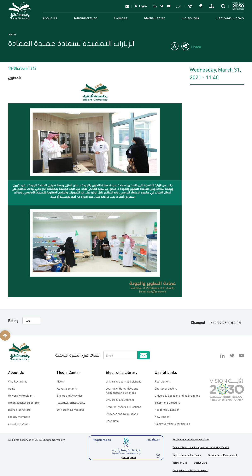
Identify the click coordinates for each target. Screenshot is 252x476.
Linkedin (155, 6)
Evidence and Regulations (122, 413)
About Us (49, 17)
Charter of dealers (166, 388)
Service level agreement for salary (191, 439)
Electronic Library (230, 17)
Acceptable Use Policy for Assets (190, 470)
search (223, 6)
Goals (11, 388)
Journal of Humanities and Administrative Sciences (122, 390)
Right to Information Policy (187, 455)
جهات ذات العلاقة (18, 423)
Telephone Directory (167, 402)
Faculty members (19, 416)
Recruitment (162, 381)
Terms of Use (180, 462)
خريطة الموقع (212, 6)
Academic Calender (167, 409)
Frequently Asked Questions (123, 406)
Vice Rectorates (17, 381)
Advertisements (67, 388)
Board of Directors (19, 409)
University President (20, 395)
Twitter (162, 6)
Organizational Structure (23, 402)
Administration (85, 17)
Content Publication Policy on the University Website (201, 447)
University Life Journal (120, 399)
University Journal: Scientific (123, 381)
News (60, 381)
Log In (143, 6)
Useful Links (166, 372)
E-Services (190, 17)
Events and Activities (70, 395)
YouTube (168, 6)
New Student (162, 416)
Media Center (154, 17)
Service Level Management (222, 455)
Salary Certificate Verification (172, 423)
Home (12, 34)
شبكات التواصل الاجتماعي (71, 402)
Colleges (121, 17)
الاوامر (201, 6)
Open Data (112, 420)
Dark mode (190, 6)
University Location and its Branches (177, 395)
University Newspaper (70, 409)
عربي (178, 6)
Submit (143, 355)
